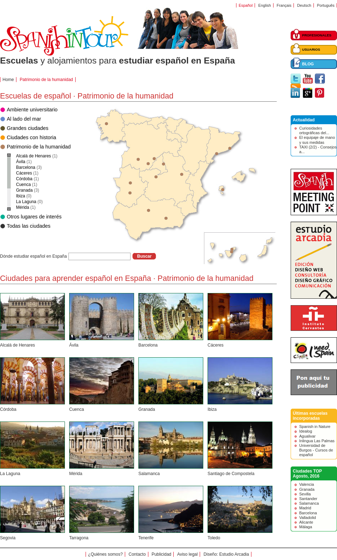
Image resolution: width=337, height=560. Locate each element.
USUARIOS (311, 49)
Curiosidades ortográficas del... (314, 130)
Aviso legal (187, 554)
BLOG (308, 64)
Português (326, 5)
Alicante (306, 522)
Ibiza (212, 409)
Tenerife (146, 537)
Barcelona (148, 345)
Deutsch (304, 5)
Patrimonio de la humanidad (39, 147)
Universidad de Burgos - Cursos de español (316, 450)
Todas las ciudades (28, 226)
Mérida (75, 473)
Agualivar (307, 436)
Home (8, 79)
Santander (308, 498)
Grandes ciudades (27, 128)
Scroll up (9, 155)
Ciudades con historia (31, 137)
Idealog (305, 431)
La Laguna (10, 473)
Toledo (214, 537)
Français (284, 5)
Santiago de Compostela (231, 473)
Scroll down (9, 209)
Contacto (137, 554)
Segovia (7, 537)
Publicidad (161, 554)
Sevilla (305, 494)
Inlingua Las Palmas (317, 441)
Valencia (306, 484)
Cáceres (216, 345)
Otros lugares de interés (34, 217)
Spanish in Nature (314, 426)
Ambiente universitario (32, 109)
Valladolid (307, 517)
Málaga (305, 527)
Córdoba (8, 409)
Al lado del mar (24, 119)
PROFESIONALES (316, 35)
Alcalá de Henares (17, 345)
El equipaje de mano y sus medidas (317, 139)
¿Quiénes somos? (105, 554)
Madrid (305, 508)
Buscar (144, 256)
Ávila (73, 345)
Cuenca (76, 409)
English (264, 5)
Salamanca (149, 473)
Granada (146, 409)
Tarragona (78, 537)
